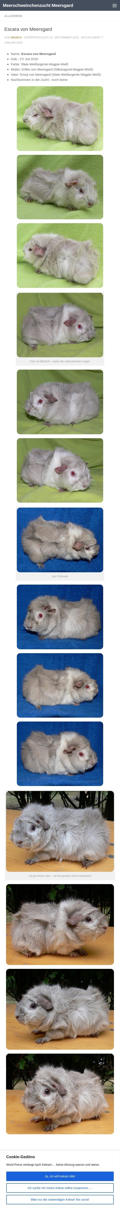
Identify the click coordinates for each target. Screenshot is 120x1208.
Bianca (16, 37)
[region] (60, 1179)
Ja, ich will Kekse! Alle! (60, 1176)
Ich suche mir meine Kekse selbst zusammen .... (60, 1188)
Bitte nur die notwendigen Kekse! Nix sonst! (60, 1199)
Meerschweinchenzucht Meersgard (39, 5)
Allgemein (13, 16)
